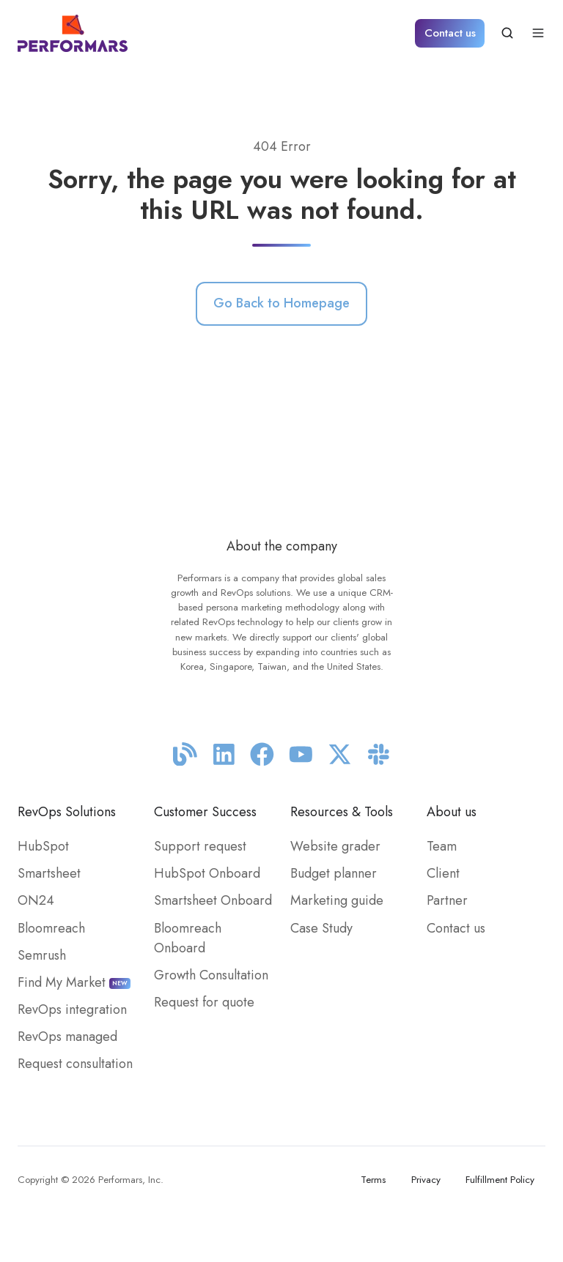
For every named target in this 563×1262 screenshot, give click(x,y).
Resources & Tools (341, 811)
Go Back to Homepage (281, 303)
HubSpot (43, 846)
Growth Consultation (211, 975)
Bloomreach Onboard (187, 938)
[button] (507, 33)
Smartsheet (49, 873)
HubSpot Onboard (207, 873)
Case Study (321, 928)
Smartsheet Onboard (213, 900)
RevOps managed (67, 1036)
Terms (373, 1180)
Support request (200, 846)
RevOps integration (72, 1009)
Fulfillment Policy (500, 1180)
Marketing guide (336, 900)
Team (442, 846)
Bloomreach (51, 928)
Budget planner (333, 873)
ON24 (36, 900)
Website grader (335, 846)
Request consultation (75, 1063)
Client (443, 873)
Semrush (42, 955)
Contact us (450, 33)
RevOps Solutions (67, 811)
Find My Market (74, 982)
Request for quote (204, 1002)
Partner (447, 900)
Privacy (426, 1180)
